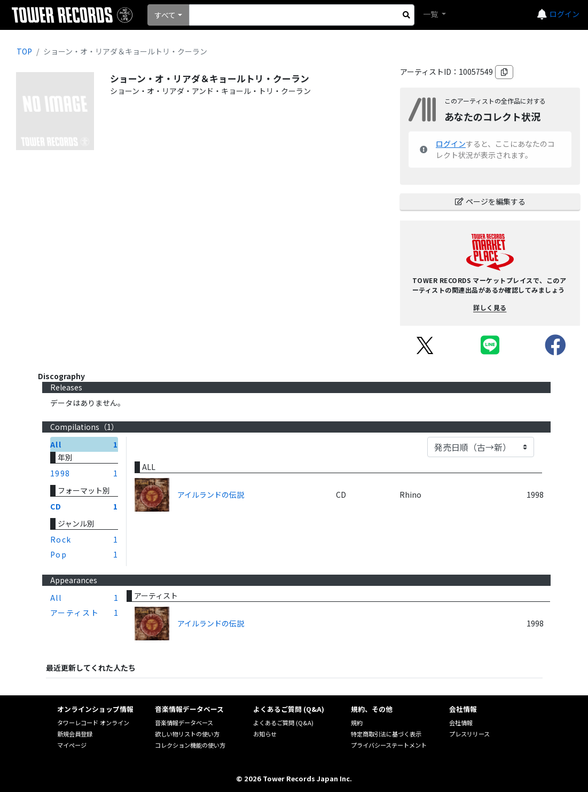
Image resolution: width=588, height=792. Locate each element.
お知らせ (265, 734)
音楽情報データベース (184, 722)
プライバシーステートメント (389, 745)
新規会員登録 (74, 734)
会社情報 (461, 722)
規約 (357, 722)
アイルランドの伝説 (210, 494)
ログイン (564, 14)
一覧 (431, 14)
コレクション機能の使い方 (190, 745)
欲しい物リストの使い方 (187, 734)
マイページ (72, 745)
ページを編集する (490, 201)
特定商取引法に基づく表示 (386, 734)
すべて (165, 15)
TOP (24, 51)
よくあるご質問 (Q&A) (283, 722)
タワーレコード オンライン (93, 722)
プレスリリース (469, 734)
